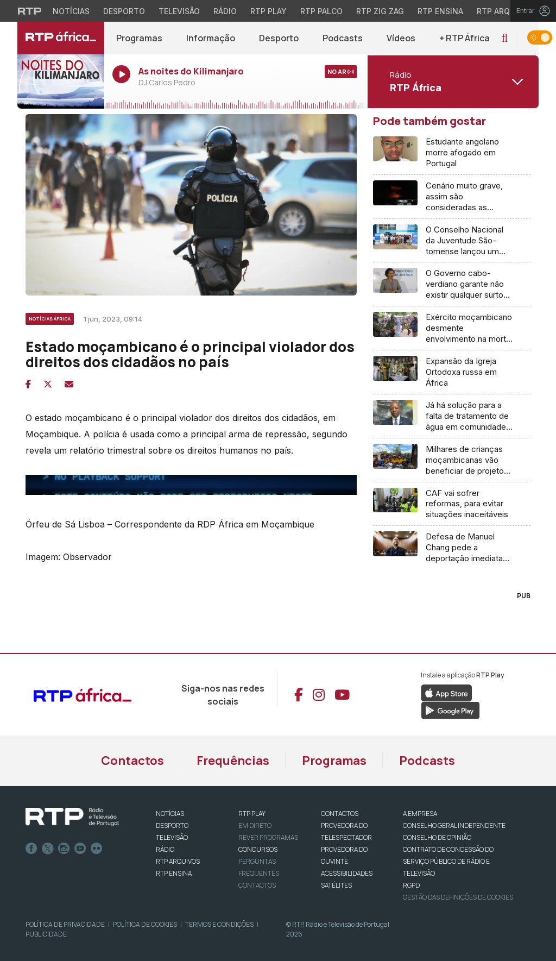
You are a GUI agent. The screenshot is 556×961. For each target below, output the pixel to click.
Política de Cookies (145, 924)
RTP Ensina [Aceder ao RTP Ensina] (440, 11)
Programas (139, 38)
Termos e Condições (219, 924)
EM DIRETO (254, 825)
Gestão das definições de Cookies (458, 897)
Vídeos (401, 38)
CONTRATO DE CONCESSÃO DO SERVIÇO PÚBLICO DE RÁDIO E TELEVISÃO (448, 861)
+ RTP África (464, 38)
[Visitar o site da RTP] (30, 11)
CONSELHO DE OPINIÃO (437, 837)
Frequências (233, 760)
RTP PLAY (252, 813)
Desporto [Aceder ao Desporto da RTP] (124, 11)
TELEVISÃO (172, 837)
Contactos (132, 760)
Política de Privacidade (65, 924)
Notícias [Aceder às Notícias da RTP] (71, 11)
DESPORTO (172, 825)
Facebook (31, 849)
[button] (505, 38)
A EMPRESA (420, 813)
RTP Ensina (174, 873)
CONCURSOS (257, 849)
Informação (210, 38)
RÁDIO (165, 849)
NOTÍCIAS (170, 813)
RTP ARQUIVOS (178, 861)
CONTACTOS (339, 813)
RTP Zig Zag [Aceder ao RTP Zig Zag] (380, 11)
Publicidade (46, 934)
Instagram (64, 849)
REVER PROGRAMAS (268, 837)
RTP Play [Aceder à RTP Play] (268, 11)
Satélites (336, 885)
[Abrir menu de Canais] (452, 81)
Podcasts (343, 38)
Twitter (48, 849)
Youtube (80, 849)
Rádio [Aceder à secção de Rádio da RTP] (225, 11)
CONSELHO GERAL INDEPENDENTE (454, 825)
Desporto (279, 38)
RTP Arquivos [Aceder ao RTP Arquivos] (505, 11)
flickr (97, 849)
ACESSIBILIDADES (346, 873)
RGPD (411, 885)
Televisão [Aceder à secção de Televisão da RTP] (179, 11)
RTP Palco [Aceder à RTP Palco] (321, 11)
